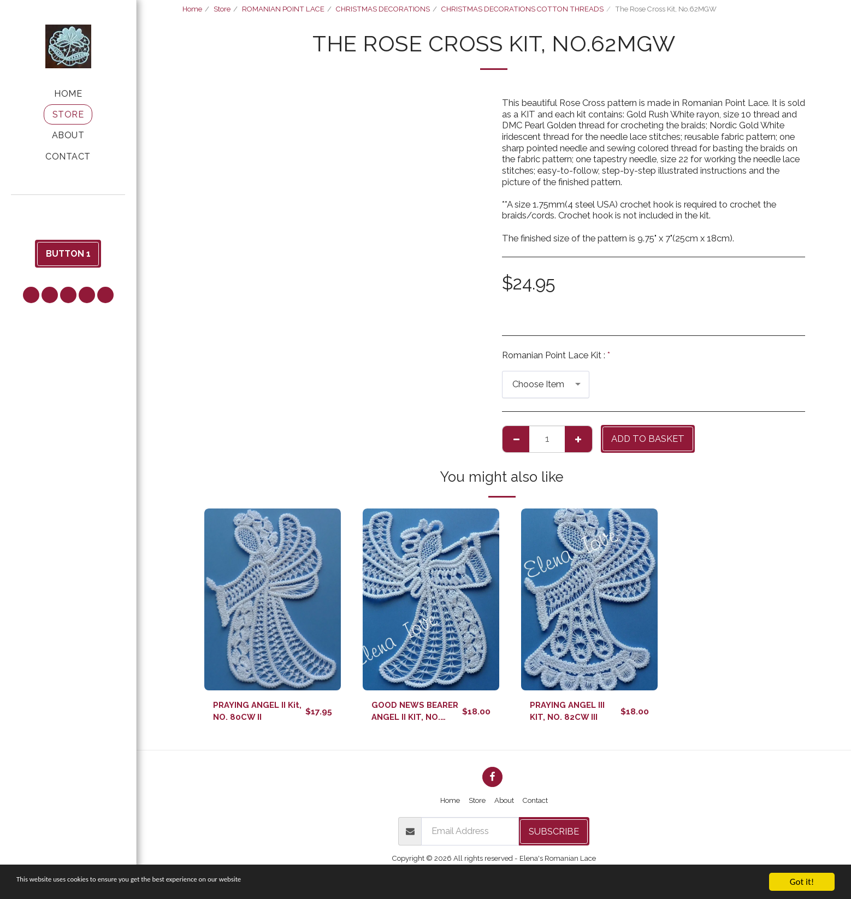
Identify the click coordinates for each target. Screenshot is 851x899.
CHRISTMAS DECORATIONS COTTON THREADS (522, 9)
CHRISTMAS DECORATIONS (383, 9)
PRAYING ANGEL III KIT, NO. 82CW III (570, 712)
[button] (68, 210)
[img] (272, 599)
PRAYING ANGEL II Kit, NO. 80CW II (252, 712)
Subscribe (554, 834)
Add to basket (647, 438)
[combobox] (545, 384)
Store (222, 9)
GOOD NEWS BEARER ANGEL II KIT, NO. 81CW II (408, 713)
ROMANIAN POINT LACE (283, 9)
